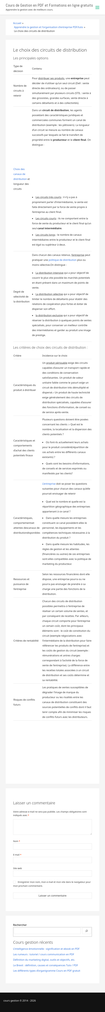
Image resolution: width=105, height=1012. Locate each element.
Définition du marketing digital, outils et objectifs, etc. (44, 959)
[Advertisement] (61, 171)
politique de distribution (62, 260)
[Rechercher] (86, 931)
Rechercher (20, 925)
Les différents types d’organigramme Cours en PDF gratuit (46, 970)
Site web (17, 868)
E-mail (17, 854)
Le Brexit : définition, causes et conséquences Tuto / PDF (45, 965)
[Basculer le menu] (97, 7)
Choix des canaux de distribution (20, 174)
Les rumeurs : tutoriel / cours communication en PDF (43, 954)
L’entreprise (49, 483)
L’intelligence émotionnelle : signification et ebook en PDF (46, 948)
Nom (16, 841)
